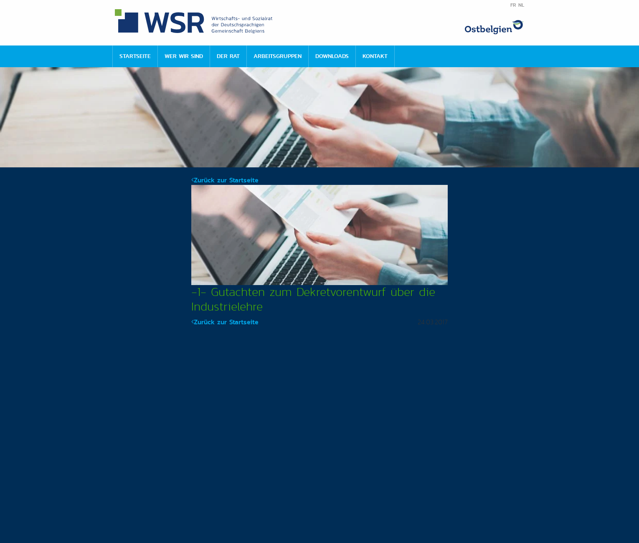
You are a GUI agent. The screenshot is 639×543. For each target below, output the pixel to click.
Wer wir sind (184, 56)
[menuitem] (134, 56)
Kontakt (375, 56)
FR (513, 5)
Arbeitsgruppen (278, 56)
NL (521, 5)
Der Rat (228, 56)
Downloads (332, 56)
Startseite (135, 56)
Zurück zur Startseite (225, 180)
